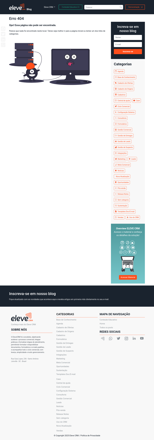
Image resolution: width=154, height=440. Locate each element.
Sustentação (121, 206)
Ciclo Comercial (122, 106)
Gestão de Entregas (123, 136)
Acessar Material (128, 277)
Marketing (120, 159)
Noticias (119, 171)
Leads (132, 159)
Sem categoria (122, 200)
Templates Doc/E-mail (124, 212)
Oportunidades (122, 182)
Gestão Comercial (123, 130)
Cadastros (120, 95)
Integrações (121, 153)
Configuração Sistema (124, 112)
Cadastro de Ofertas (124, 83)
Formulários (121, 124)
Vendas (119, 217)
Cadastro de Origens (124, 89)
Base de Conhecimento (125, 77)
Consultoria (120, 118)
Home (102, 323)
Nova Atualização (122, 176)
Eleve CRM (49, 7)
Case (136, 101)
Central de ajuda (122, 101)
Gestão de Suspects (124, 147)
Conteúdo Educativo (108, 320)
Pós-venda (120, 188)
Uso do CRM (133, 217)
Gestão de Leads (122, 141)
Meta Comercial (122, 165)
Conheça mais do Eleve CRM (23, 324)
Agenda (119, 71)
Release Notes (122, 194)
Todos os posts (106, 327)
